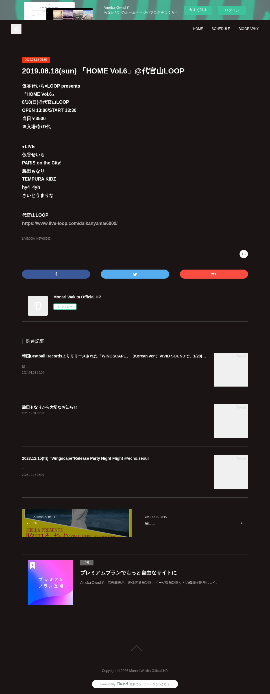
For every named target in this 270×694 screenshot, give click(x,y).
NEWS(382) (43, 238)
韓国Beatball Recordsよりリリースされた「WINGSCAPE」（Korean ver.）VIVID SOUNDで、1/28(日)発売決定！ (124, 356)
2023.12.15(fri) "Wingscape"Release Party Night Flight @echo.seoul (85, 458)
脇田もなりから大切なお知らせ (49, 407)
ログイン (232, 10)
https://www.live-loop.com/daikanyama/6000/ (69, 223)
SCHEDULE (221, 29)
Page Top (135, 648)
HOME (198, 29)
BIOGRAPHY (249, 29)
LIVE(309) (28, 238)
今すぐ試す (198, 10)
